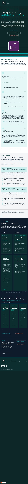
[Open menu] (8, 3)
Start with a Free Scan (14, 35)
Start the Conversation (14, 30)
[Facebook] (2, 366)
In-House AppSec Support (12, 361)
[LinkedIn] (6, 366)
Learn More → (4, 289)
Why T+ (19, 361)
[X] (4, 366)
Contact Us (25, 361)
